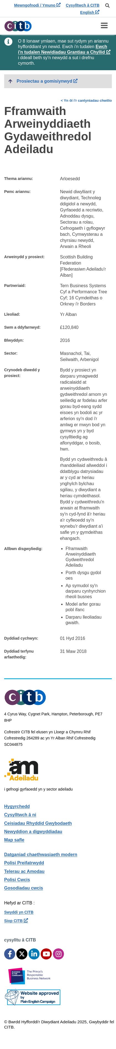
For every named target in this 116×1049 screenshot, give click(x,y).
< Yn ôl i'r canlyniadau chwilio (86, 100)
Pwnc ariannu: (17, 191)
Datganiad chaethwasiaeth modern (40, 854)
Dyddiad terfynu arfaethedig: (19, 654)
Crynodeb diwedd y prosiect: (22, 373)
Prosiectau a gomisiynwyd (64, 80)
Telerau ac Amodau (24, 871)
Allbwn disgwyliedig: (23, 548)
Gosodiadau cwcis (23, 888)
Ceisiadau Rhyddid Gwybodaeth (38, 823)
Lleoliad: (12, 314)
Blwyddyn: (14, 340)
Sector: (10, 353)
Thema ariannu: (18, 178)
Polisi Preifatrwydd (24, 862)
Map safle (14, 840)
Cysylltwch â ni (20, 814)
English (89, 12)
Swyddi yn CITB (18, 912)
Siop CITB (16, 921)
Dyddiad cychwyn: (21, 638)
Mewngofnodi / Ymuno (37, 5)
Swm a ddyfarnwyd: (22, 327)
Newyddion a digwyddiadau (33, 831)
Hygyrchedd (17, 806)
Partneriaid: (15, 285)
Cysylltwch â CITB (82, 5)
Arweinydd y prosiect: (24, 257)
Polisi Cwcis (17, 879)
